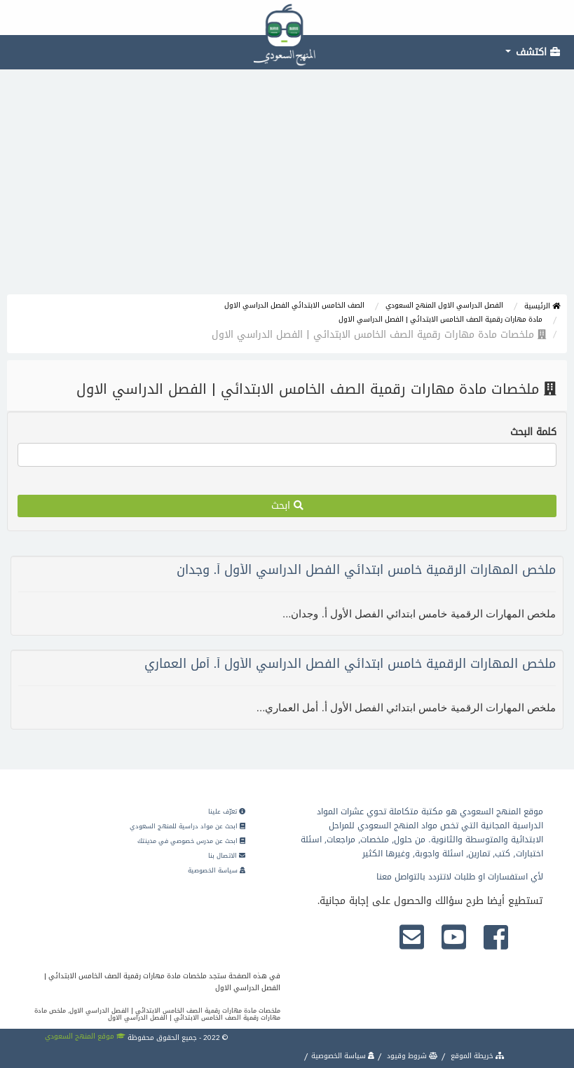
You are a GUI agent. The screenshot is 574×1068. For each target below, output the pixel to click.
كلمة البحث (533, 432)
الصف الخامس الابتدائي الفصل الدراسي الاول (294, 305)
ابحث (287, 505)
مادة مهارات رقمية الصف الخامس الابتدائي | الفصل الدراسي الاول (440, 319)
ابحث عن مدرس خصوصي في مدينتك (191, 841)
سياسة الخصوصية (216, 870)
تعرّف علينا (226, 811)
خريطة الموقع (477, 1055)
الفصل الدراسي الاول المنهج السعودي (444, 305)
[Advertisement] (287, 189)
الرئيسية (542, 306)
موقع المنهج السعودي (85, 1036)
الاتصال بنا (226, 855)
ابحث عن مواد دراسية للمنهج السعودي (187, 826)
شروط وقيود (411, 1055)
